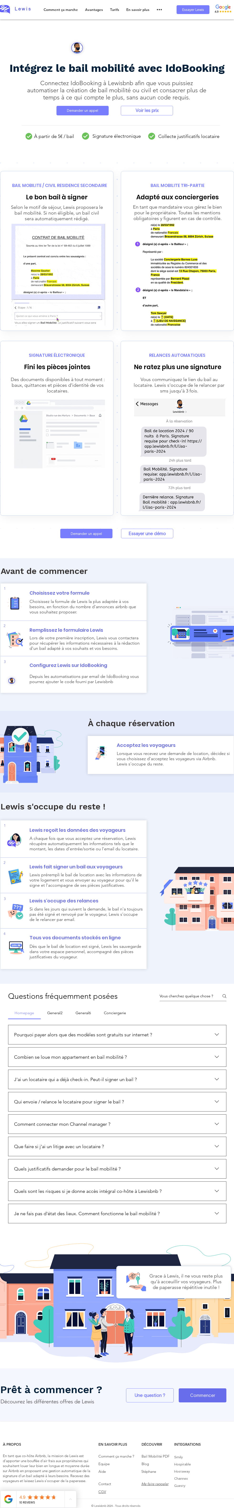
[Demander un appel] (82, 110)
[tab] (24, 1013)
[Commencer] (202, 1395)
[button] (94, 9)
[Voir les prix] (147, 110)
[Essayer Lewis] (193, 9)
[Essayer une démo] (147, 533)
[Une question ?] (150, 1395)
